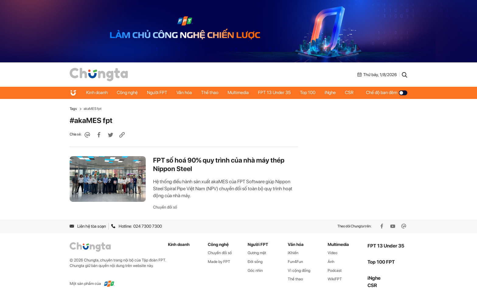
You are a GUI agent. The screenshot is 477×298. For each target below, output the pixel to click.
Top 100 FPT (381, 262)
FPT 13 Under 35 (274, 92)
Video (332, 253)
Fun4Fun (295, 261)
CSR (349, 92)
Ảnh (331, 261)
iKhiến (293, 253)
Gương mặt (257, 253)
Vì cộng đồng (299, 270)
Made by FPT (219, 261)
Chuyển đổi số (165, 207)
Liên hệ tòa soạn (88, 226)
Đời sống (255, 261)
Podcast (335, 270)
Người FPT (157, 92)
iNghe (330, 92)
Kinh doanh (97, 92)
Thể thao (209, 92)
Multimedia (238, 92)
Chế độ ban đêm (386, 92)
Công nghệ (127, 92)
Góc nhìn (255, 270)
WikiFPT (335, 279)
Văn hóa (184, 92)
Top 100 (307, 92)
